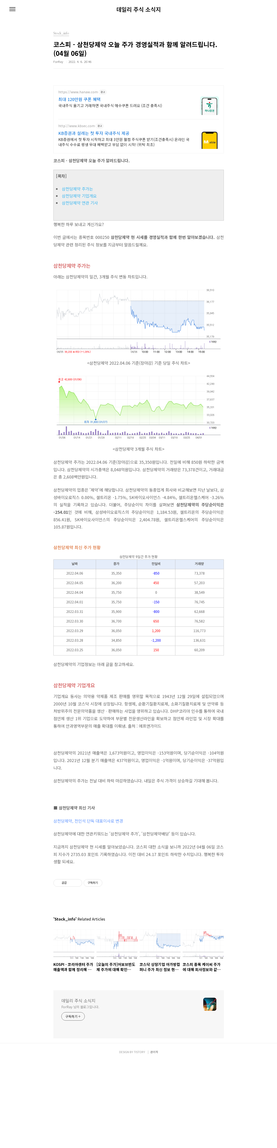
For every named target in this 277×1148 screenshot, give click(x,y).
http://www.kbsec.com (76, 126)
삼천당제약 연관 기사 (80, 203)
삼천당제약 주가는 (77, 189)
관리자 (154, 1139)
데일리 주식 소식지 (138, 9)
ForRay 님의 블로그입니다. (80, 1094)
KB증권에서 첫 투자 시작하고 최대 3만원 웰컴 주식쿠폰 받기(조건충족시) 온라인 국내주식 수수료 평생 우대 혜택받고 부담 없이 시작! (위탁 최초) (123, 142)
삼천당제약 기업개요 (79, 196)
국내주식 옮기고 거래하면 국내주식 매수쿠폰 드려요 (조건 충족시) (110, 105)
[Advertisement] (138, 809)
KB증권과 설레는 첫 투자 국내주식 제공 (93, 133)
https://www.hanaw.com (78, 92)
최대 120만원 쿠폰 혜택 (79, 99)
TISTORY (139, 1139)
